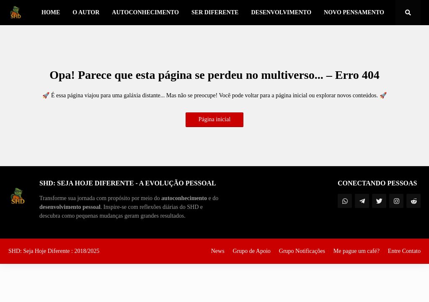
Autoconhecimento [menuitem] (145, 12)
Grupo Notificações (302, 251)
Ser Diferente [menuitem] (214, 12)
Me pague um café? (356, 251)
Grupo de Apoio (252, 251)
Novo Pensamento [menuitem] (354, 12)
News (218, 251)
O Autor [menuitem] (85, 12)
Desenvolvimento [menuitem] (281, 12)
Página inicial (215, 119)
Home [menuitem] (50, 12)
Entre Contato (404, 251)
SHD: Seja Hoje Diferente (39, 251)
